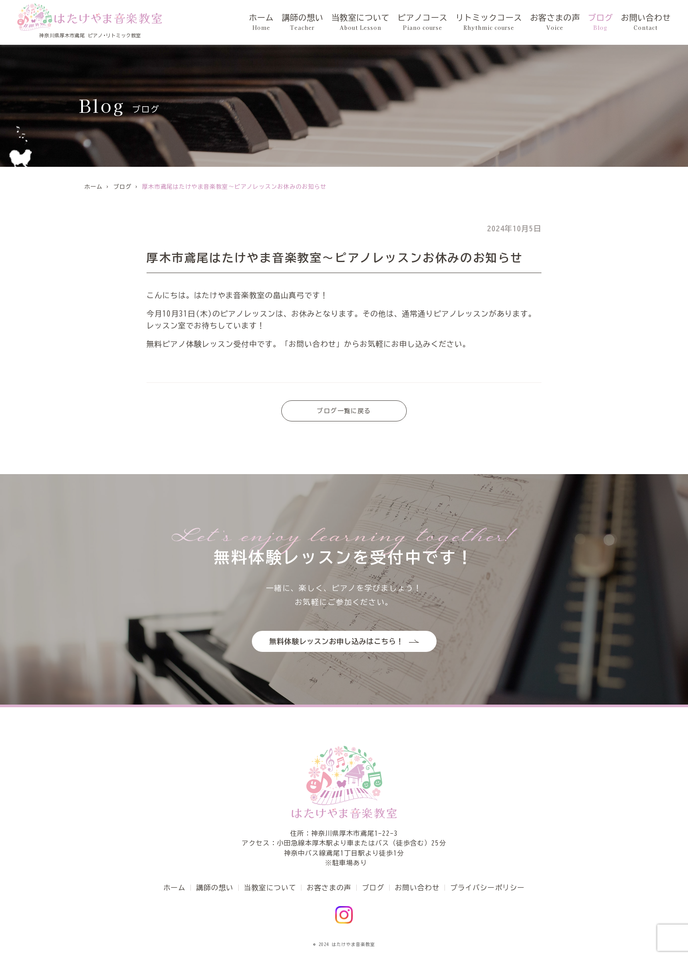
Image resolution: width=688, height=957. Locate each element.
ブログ (600, 22)
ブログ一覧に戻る (344, 411)
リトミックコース (488, 22)
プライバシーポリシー (487, 887)
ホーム (261, 22)
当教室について (360, 22)
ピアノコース (423, 22)
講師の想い (302, 22)
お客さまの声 (555, 22)
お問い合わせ (646, 22)
